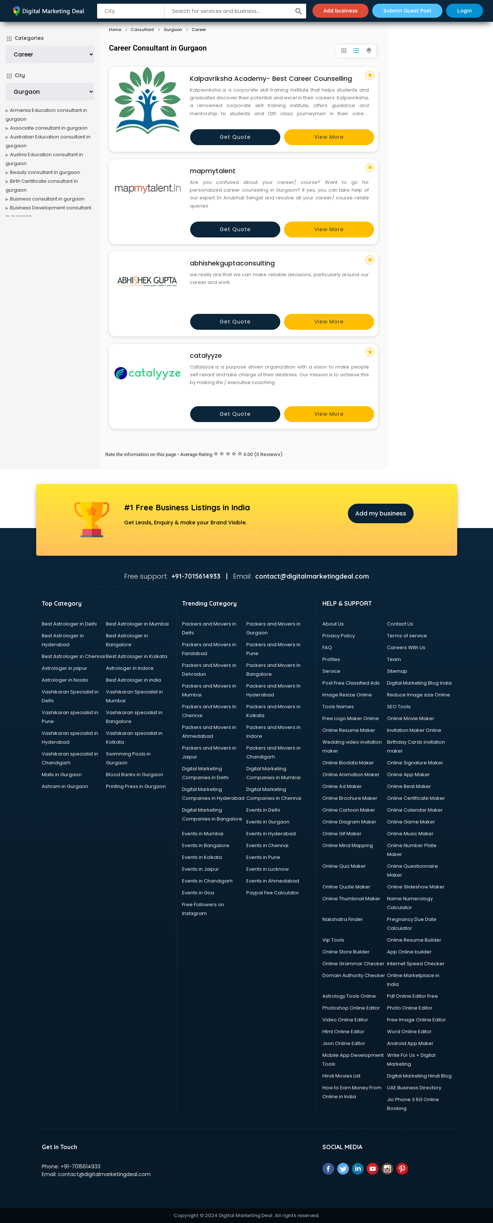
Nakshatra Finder (342, 919)
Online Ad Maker (342, 786)
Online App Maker (408, 774)
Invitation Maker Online (414, 730)
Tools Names (338, 706)
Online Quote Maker (346, 886)
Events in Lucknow (267, 869)
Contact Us (400, 623)
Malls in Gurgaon (62, 774)
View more (329, 137)
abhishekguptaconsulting (232, 263)
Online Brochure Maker (349, 798)
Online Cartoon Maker (348, 809)
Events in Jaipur (200, 869)
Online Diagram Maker (349, 821)
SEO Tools (399, 706)
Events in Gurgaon (268, 821)
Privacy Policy (338, 635)
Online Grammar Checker (353, 963)
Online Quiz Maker (344, 866)
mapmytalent (213, 170)
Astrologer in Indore (130, 668)
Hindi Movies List (341, 1075)
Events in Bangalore (205, 845)
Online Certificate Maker (416, 798)
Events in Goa (198, 892)
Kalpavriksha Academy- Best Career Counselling (271, 78)
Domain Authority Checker (353, 975)
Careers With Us (406, 647)
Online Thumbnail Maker (351, 898)
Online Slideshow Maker (416, 886)
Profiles (331, 659)
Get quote (235, 137)
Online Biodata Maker (348, 762)
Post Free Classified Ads (351, 682)
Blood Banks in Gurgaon (134, 774)
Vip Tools (333, 939)
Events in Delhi (263, 809)
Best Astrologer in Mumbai (137, 623)
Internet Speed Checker (416, 963)
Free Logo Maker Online (350, 718)
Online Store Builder (346, 951)
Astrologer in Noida (65, 680)
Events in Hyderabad (271, 833)
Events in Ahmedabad (272, 880)
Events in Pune (263, 857)
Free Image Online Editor (416, 1019)
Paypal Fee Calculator (272, 892)
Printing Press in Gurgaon (136, 786)
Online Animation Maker (351, 774)
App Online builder (409, 951)
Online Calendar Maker (415, 809)
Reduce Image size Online (418, 694)
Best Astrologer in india (133, 680)
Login (464, 10)
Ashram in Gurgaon (65, 786)
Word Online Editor (409, 1031)
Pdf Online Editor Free (412, 996)
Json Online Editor (343, 1043)
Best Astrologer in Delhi (69, 623)
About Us (333, 623)
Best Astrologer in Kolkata (136, 656)
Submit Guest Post (407, 10)
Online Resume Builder (414, 939)
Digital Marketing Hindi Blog (419, 1075)
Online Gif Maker (342, 833)
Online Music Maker (410, 833)
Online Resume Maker (348, 730)
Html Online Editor (343, 1031)
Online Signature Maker (415, 762)
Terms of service (407, 635)
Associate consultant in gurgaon (49, 127)
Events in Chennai (267, 845)
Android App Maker (410, 1043)
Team (394, 659)
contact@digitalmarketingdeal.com (104, 1174)
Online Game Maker (411, 821)
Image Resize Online (347, 694)
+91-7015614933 (80, 1166)
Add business (340, 10)
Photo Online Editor (409, 1007)
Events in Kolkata (202, 857)
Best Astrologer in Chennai (73, 656)
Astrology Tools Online (349, 996)
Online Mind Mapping (347, 845)
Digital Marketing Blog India (419, 682)
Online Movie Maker (410, 718)
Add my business (380, 513)
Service (331, 671)
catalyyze (206, 355)
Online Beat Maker (409, 786)
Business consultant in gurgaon (47, 198)
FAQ (327, 647)
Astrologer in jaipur (64, 668)
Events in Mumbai (202, 833)
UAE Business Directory (414, 1087)
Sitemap (397, 671)
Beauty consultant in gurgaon (45, 172)
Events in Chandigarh (207, 880)
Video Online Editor (345, 1019)
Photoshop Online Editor (351, 1007)
